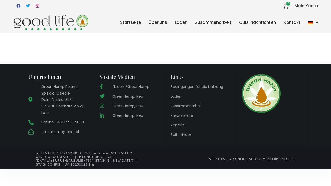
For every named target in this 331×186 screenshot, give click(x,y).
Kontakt (292, 22)
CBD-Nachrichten (257, 22)
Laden (181, 22)
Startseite (130, 22)
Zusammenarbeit (213, 22)
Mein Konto (306, 6)
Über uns (158, 22)
